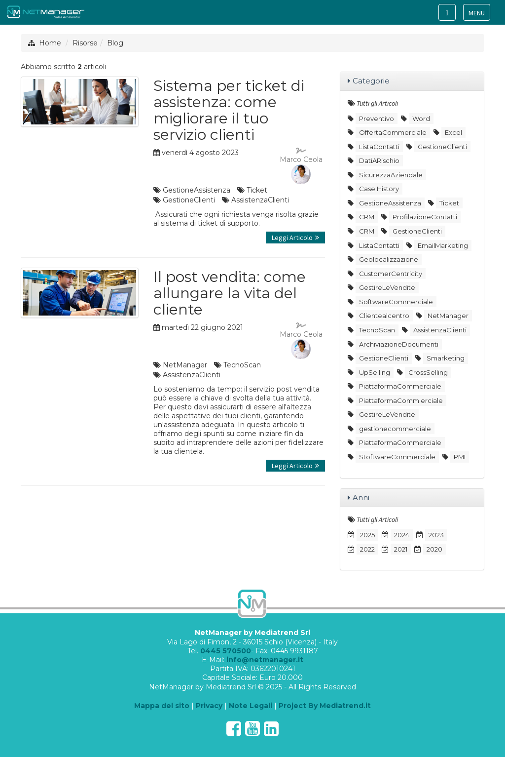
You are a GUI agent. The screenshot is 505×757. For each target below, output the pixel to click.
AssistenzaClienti (260, 200)
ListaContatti (379, 147)
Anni (361, 497)
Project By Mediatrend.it (325, 705)
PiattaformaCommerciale (400, 386)
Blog (115, 43)
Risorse (85, 43)
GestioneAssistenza (196, 190)
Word (421, 118)
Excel (453, 132)
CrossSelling (428, 372)
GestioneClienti (189, 200)
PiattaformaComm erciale (401, 400)
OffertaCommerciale (393, 132)
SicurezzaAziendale (391, 175)
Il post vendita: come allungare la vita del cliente (229, 293)
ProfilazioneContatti (425, 217)
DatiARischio (379, 160)
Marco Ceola (301, 166)
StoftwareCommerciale (397, 457)
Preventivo (376, 118)
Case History (379, 189)
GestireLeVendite (387, 287)
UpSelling (374, 372)
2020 (434, 549)
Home (50, 43)
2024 (401, 535)
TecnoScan (242, 364)
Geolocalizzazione (388, 259)
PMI (460, 457)
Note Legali (250, 705)
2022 (367, 549)
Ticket (257, 190)
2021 (400, 549)
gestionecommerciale (395, 429)
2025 (367, 535)
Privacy (209, 705)
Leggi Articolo (295, 237)
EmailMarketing (443, 245)
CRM (366, 217)
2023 (436, 535)
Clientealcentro (384, 315)
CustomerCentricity (390, 274)
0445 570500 (225, 650)
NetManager (185, 364)
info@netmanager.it (264, 659)
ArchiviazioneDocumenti (398, 344)
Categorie (371, 80)
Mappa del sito (161, 705)
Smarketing (446, 358)
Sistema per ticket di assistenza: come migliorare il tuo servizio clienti (228, 110)
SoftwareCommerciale (396, 302)
